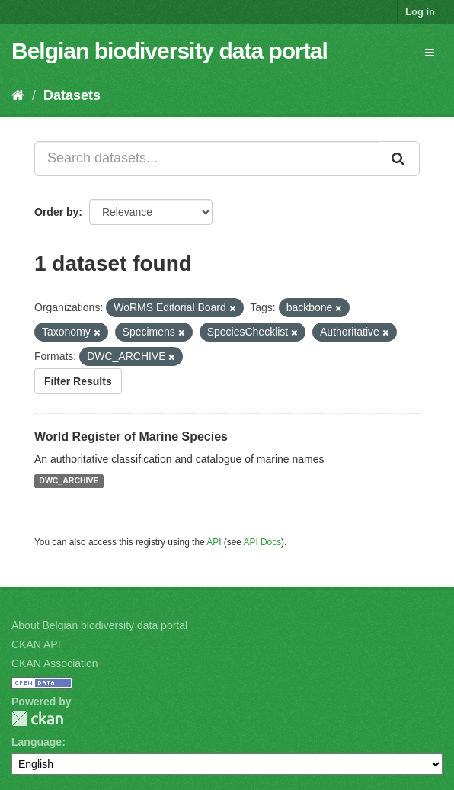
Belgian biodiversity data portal (169, 50)
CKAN (37, 719)
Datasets (72, 95)
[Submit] (399, 158)
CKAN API (36, 644)
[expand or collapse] (430, 52)
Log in (420, 12)
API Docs (263, 542)
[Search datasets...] (206, 158)
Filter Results (78, 381)
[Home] (17, 95)
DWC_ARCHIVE (68, 481)
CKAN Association (54, 663)
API (213, 542)
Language (36, 742)
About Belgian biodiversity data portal (99, 625)
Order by (56, 212)
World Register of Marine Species (131, 436)
